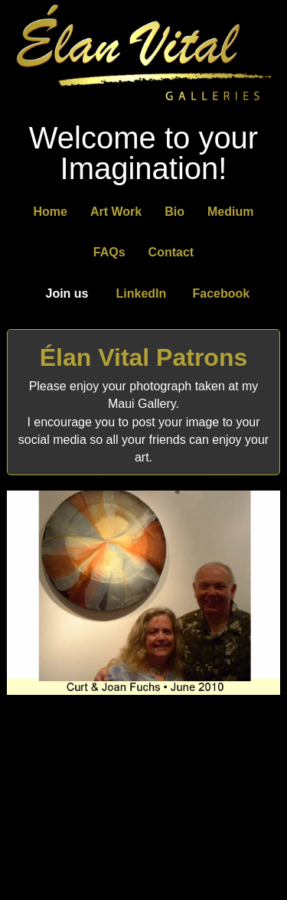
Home (50, 211)
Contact (171, 252)
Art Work (116, 211)
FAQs (109, 252)
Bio (174, 211)
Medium (230, 211)
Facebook (221, 293)
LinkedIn (141, 293)
